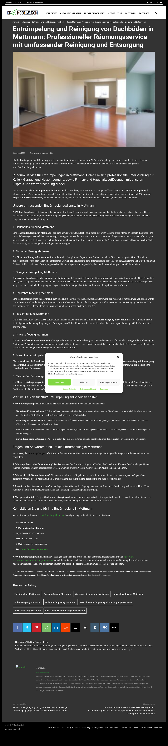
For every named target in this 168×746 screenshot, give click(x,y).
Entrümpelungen (37, 453)
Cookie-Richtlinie (69, 389)
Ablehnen (84, 382)
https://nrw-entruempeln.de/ (34, 549)
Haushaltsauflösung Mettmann (128, 594)
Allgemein (26, 22)
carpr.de (41, 667)
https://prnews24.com (43, 672)
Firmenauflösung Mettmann (57, 594)
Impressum (104, 389)
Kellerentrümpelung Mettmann (60, 602)
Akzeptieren (59, 382)
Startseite (16, 22)
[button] (118, 357)
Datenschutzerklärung (88, 389)
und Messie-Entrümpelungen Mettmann (65, 610)
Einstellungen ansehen (108, 382)
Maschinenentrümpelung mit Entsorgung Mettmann (106, 602)
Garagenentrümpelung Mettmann (92, 594)
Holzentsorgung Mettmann (27, 602)
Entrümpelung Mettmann (52, 515)
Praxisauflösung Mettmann (27, 610)
